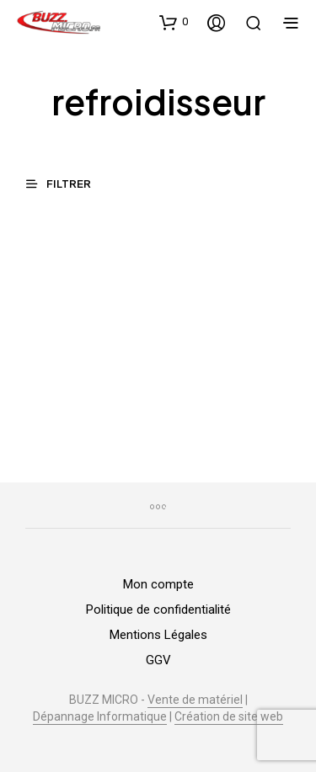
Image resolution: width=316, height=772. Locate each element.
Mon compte (158, 584)
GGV (158, 660)
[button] (173, 21)
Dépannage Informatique (100, 717)
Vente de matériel (195, 700)
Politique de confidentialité (158, 609)
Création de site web (228, 717)
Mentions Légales (158, 634)
